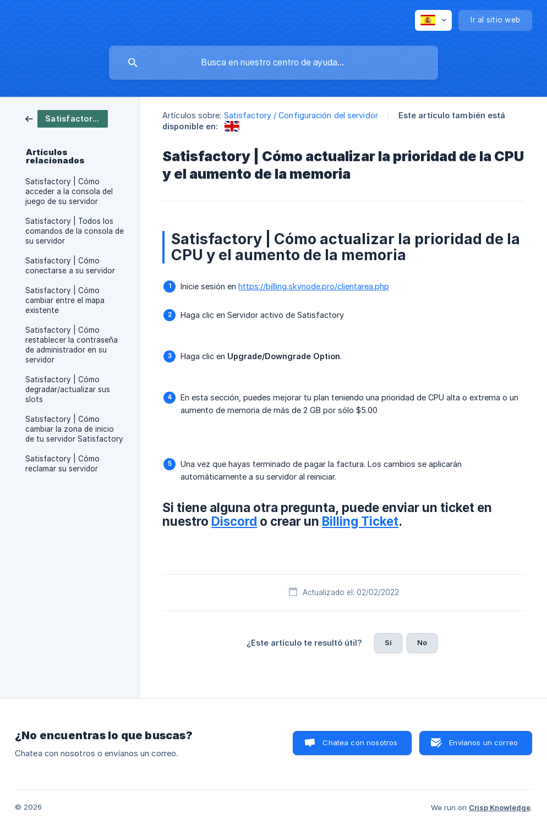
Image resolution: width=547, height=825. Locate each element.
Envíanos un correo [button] (483, 742)
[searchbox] (273, 63)
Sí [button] (388, 642)
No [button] (422, 642)
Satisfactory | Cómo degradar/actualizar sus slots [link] (67, 389)
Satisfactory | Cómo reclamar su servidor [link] (62, 463)
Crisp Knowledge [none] (499, 807)
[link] (66, 118)
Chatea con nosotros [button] (359, 742)
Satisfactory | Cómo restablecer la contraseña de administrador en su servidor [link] (71, 345)
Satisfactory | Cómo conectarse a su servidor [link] (70, 265)
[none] (433, 20)
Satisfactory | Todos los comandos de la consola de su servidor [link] (74, 231)
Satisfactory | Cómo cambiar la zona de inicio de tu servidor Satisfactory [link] (74, 429)
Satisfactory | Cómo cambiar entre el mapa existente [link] (65, 300)
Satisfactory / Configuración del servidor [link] (301, 115)
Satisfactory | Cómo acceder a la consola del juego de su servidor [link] (69, 191)
